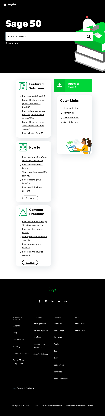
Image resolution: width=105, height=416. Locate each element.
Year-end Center (71, 117)
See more (30, 198)
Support (16, 326)
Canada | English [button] (24, 388)
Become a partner (40, 330)
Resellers (37, 337)
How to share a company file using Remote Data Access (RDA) (33, 114)
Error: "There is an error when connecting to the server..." (33, 125)
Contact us (68, 112)
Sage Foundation (61, 379)
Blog (15, 333)
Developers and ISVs (41, 323)
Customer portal (20, 339)
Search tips (11, 42)
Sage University (70, 122)
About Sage (59, 330)
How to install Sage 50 (32, 133)
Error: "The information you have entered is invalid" (33, 103)
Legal (36, 406)
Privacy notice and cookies (52, 406)
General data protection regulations (79, 406)
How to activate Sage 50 (33, 95)
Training (16, 346)
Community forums (21, 353)
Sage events (59, 365)
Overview (58, 323)
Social (56, 344)
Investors (58, 372)
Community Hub (71, 108)
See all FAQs (80, 330)
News (56, 358)
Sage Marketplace (40, 354)
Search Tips (80, 323)
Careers (57, 351)
